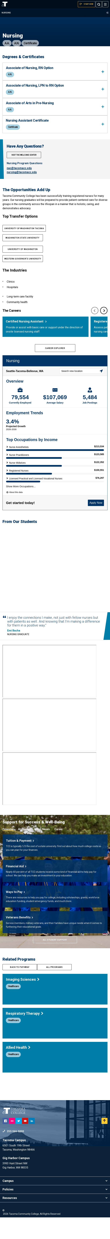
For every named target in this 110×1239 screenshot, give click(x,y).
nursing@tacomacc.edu (22, 172)
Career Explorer (55, 348)
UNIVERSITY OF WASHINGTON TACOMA (24, 228)
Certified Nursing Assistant (25, 321)
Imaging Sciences (23, 1001)
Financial (8, 850)
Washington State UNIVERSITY (23, 238)
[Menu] (105, 4)
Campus (55, 1202)
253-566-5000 (13, 1152)
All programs (54, 989)
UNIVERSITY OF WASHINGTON (23, 249)
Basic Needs (42, 850)
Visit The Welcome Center (24, 155)
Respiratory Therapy (25, 1035)
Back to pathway (20, 989)
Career (58, 850)
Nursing (55, 13)
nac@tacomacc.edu (19, 168)
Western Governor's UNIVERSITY (22, 259)
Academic (24, 850)
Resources (55, 1219)
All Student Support (55, 961)
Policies (55, 1211)
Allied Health (18, 1069)
